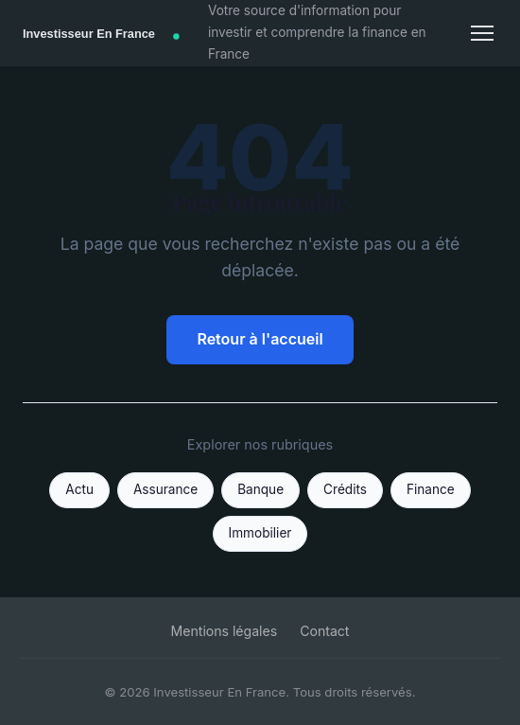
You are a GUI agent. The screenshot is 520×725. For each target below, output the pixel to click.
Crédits (345, 489)
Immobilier (260, 532)
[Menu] (482, 33)
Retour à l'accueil (259, 338)
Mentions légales (224, 631)
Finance (431, 489)
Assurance (165, 489)
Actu (79, 489)
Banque (260, 489)
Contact (324, 631)
